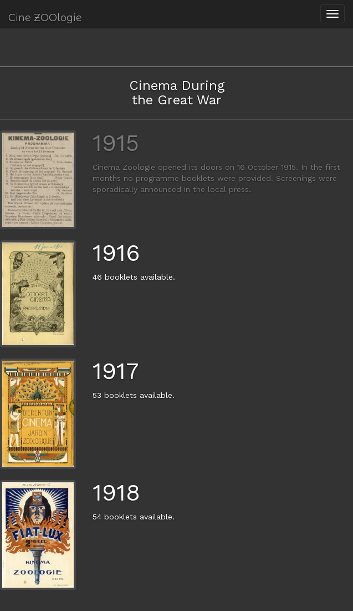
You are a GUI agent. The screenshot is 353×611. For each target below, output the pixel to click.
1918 (116, 492)
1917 (116, 371)
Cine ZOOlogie (45, 18)
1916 (116, 252)
